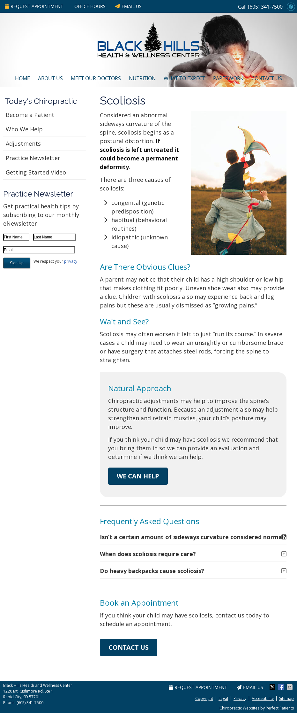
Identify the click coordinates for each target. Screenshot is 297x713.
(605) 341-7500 (265, 6)
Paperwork (228, 78)
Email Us (128, 6)
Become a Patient (30, 115)
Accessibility (263, 698)
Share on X (273, 687)
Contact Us (266, 78)
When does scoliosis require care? (148, 554)
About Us (50, 78)
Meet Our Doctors (96, 78)
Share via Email (290, 687)
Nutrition (142, 78)
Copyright (204, 698)
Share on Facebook (281, 687)
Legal (223, 698)
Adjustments (23, 143)
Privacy (240, 698)
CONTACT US (128, 647)
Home (22, 78)
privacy (70, 261)
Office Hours (90, 6)
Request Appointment (34, 6)
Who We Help (24, 129)
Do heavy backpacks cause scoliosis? (152, 571)
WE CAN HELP (138, 476)
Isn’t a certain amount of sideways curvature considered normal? (193, 537)
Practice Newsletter (33, 158)
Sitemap (286, 698)
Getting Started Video (36, 172)
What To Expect (184, 78)
